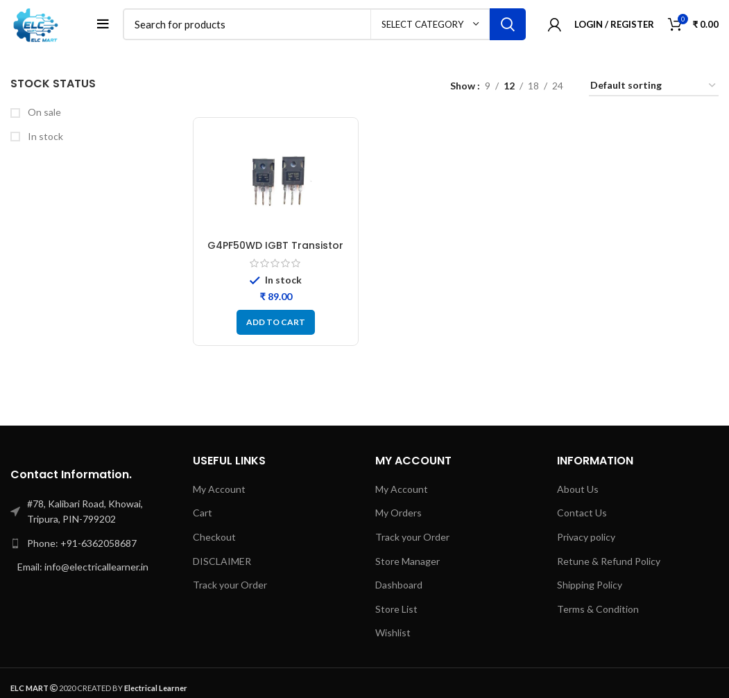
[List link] (91, 543)
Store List (396, 609)
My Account (219, 489)
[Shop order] (654, 86)
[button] (276, 322)
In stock (44, 136)
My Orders (398, 512)
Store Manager (407, 561)
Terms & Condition (598, 609)
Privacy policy (586, 537)
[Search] (324, 24)
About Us (578, 489)
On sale (43, 112)
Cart (202, 512)
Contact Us (582, 512)
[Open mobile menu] (103, 24)
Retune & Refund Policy (608, 561)
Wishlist (393, 632)
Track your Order (230, 585)
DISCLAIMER (222, 561)
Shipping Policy (589, 585)
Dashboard (398, 585)
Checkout (214, 537)
